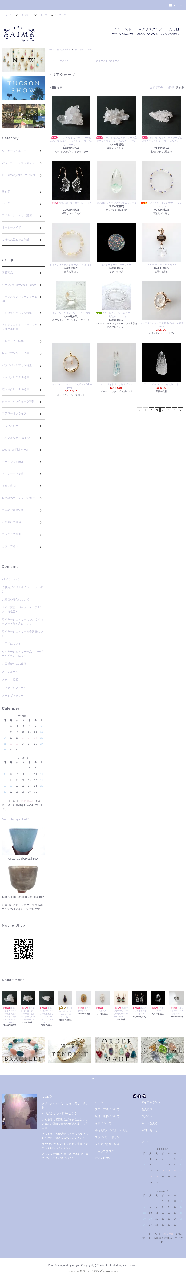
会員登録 (146, 1109)
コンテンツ (58, 15)
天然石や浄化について (15, 599)
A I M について (11, 579)
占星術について (11, 643)
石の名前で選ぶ (63, 49)
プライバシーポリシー (108, 1137)
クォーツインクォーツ (107, 60)
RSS (98, 1158)
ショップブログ (104, 1151)
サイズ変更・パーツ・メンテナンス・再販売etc (22, 609)
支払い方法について (107, 1109)
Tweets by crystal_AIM (15, 819)
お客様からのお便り (14, 663)
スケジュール (10, 671)
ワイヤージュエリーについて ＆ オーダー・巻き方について (23, 621)
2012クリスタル (60, 60)
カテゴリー (22, 15)
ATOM (106, 1158)
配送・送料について (107, 1116)
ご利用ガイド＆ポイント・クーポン (22, 589)
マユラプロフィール (14, 687)
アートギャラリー (13, 695)
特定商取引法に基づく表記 (111, 1130)
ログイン (146, 1116)
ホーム (8, 15)
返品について (103, 1123)
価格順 (170, 87)
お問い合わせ (149, 1130)
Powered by (93, 1272)
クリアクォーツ (87, 49)
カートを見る (149, 1123)
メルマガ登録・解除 (107, 1144)
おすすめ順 (156, 87)
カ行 (75, 49)
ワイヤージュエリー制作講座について (22, 633)
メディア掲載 (10, 679)
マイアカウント (150, 1102)
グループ (40, 15)
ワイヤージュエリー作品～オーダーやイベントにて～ (22, 653)
